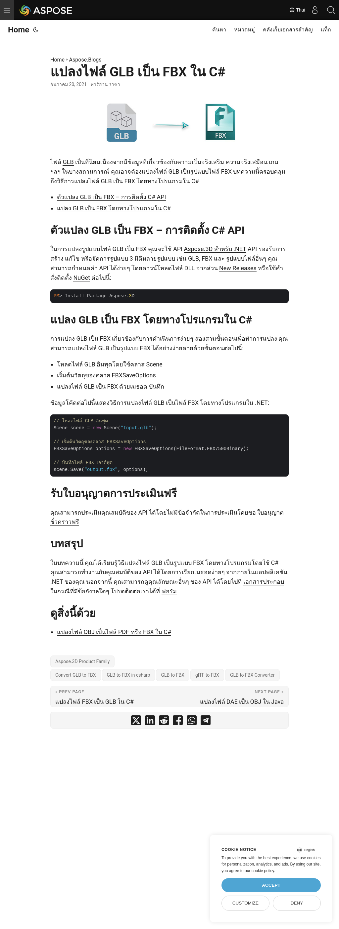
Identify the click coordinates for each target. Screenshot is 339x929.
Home (18, 29)
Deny (297, 903)
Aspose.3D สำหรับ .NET (215, 248)
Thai (296, 10)
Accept (271, 885)
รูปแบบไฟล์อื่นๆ (246, 258)
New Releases (238, 268)
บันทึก (156, 386)
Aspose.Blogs (85, 60)
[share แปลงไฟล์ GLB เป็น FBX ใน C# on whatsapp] (192, 721)
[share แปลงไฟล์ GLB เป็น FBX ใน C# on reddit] (164, 721)
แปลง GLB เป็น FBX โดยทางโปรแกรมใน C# (114, 208)
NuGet (81, 277)
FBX (226, 171)
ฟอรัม (169, 591)
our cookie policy (259, 870)
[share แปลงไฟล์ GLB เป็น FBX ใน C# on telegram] (206, 721)
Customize (245, 903)
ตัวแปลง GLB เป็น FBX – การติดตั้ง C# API (111, 196)
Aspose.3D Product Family (82, 661)
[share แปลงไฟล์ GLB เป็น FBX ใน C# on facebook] (178, 721)
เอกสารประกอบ (263, 581)
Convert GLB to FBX (75, 675)
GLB (68, 161)
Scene (154, 364)
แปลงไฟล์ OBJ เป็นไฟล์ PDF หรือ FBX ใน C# (114, 631)
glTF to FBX (207, 675)
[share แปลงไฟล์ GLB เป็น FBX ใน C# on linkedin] (150, 721)
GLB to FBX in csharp (128, 675)
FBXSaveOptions (134, 375)
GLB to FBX (172, 675)
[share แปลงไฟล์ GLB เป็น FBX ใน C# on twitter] (136, 721)
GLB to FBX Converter (252, 675)
